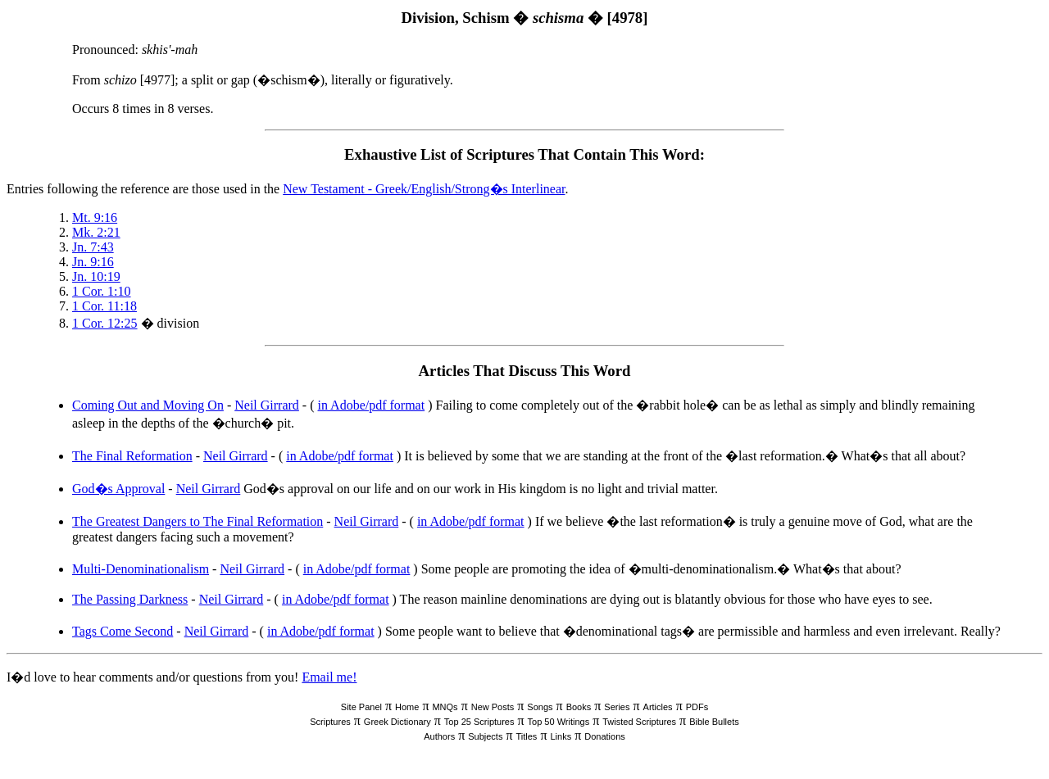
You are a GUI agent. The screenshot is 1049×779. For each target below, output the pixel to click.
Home (407, 707)
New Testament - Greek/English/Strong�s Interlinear (424, 189)
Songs (539, 707)
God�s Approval (118, 489)
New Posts (493, 707)
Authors (439, 736)
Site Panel (361, 707)
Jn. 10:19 (96, 276)
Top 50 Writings (559, 722)
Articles (658, 707)
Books (579, 707)
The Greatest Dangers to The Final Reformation (197, 521)
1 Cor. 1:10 (101, 291)
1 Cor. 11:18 (104, 306)
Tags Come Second (122, 631)
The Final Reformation (132, 456)
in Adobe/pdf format (371, 405)
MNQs (444, 707)
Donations (604, 736)
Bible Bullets (714, 722)
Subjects (485, 736)
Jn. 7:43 (93, 247)
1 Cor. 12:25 (105, 323)
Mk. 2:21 (96, 232)
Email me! (329, 677)
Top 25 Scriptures (479, 722)
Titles (527, 736)
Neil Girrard (266, 405)
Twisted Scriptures (639, 722)
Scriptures (330, 722)
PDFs (697, 707)
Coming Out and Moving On (148, 405)
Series (616, 707)
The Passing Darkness (130, 599)
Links (560, 736)
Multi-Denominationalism (140, 569)
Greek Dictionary (397, 722)
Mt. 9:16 (94, 217)
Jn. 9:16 (93, 262)
